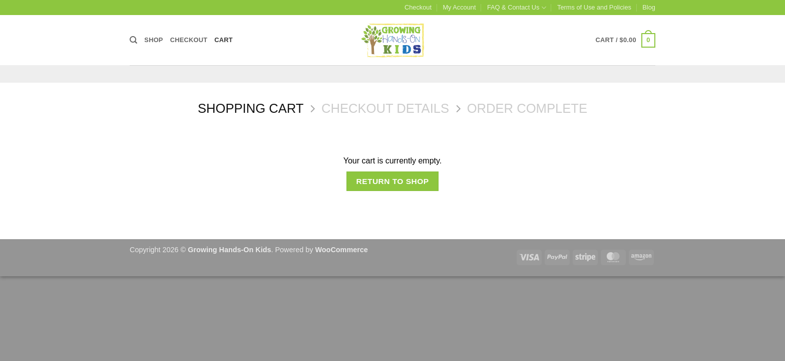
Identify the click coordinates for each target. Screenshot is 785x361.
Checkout (418, 7)
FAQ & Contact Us (516, 8)
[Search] (133, 40)
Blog (648, 7)
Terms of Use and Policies (594, 7)
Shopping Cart (250, 108)
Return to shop (392, 181)
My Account (459, 7)
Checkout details (385, 108)
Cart (223, 40)
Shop (153, 40)
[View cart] (625, 41)
